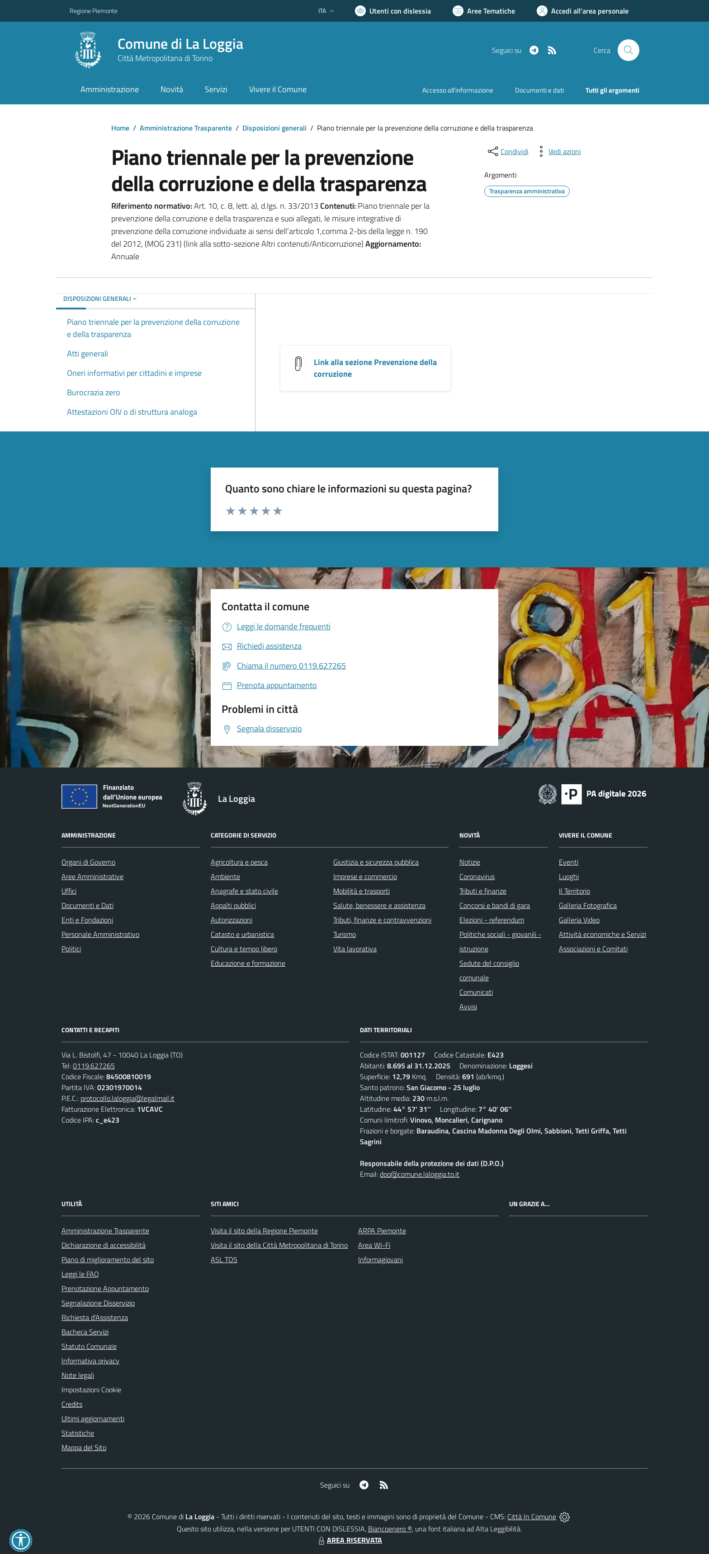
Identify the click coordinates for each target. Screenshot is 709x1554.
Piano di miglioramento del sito (107, 1259)
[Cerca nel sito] (628, 50)
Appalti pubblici (233, 905)
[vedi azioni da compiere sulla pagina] (557, 151)
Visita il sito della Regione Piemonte (264, 1230)
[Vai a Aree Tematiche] (484, 11)
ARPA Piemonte (382, 1230)
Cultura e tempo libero (244, 948)
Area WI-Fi (374, 1245)
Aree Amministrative (92, 876)
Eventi (568, 862)
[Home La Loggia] (156, 50)
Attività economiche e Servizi (602, 934)
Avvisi (468, 1006)
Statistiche (77, 1433)
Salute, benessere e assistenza (379, 905)
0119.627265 (94, 1065)
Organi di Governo (88, 862)
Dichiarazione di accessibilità (103, 1245)
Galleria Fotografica (588, 905)
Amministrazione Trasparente (186, 127)
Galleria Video (579, 919)
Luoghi (569, 876)
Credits (71, 1404)
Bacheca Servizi (85, 1331)
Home (120, 127)
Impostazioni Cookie (91, 1389)
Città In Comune (531, 1516)
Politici (71, 948)
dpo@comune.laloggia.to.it (419, 1174)
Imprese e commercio (365, 876)
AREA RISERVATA (349, 1540)
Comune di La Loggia (180, 43)
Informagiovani (380, 1259)
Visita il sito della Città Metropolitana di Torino (279, 1245)
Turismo (344, 934)
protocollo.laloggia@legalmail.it (127, 1098)
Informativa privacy (90, 1360)
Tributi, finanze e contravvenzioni (382, 919)
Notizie (469, 862)
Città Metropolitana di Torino (165, 58)
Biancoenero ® (390, 1528)
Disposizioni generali (274, 127)
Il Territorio (574, 890)
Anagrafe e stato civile (244, 890)
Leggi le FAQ (80, 1273)
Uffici (68, 890)
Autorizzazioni (231, 919)
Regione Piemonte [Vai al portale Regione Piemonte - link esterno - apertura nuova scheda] (94, 10)
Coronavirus (477, 876)
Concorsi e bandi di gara (494, 905)
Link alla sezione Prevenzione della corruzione (375, 368)
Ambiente (225, 876)
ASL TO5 (224, 1259)
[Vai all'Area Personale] (582, 11)
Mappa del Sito (83, 1447)
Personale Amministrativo (100, 934)
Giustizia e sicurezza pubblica (376, 862)
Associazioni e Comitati (593, 948)
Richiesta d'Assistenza (94, 1317)
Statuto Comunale (89, 1346)
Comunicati (476, 992)
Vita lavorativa (355, 948)
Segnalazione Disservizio (98, 1302)
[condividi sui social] (507, 151)
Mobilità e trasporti (361, 890)
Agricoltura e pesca (239, 862)
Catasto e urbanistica (242, 934)
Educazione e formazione (248, 963)
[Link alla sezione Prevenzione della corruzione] (298, 363)
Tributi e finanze (482, 890)
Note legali (77, 1375)
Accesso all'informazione (457, 90)
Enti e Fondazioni (87, 919)
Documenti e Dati (87, 905)
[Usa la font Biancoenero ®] (393, 11)
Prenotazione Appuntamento (105, 1288)
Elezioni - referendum (491, 919)
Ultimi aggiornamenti (92, 1418)
